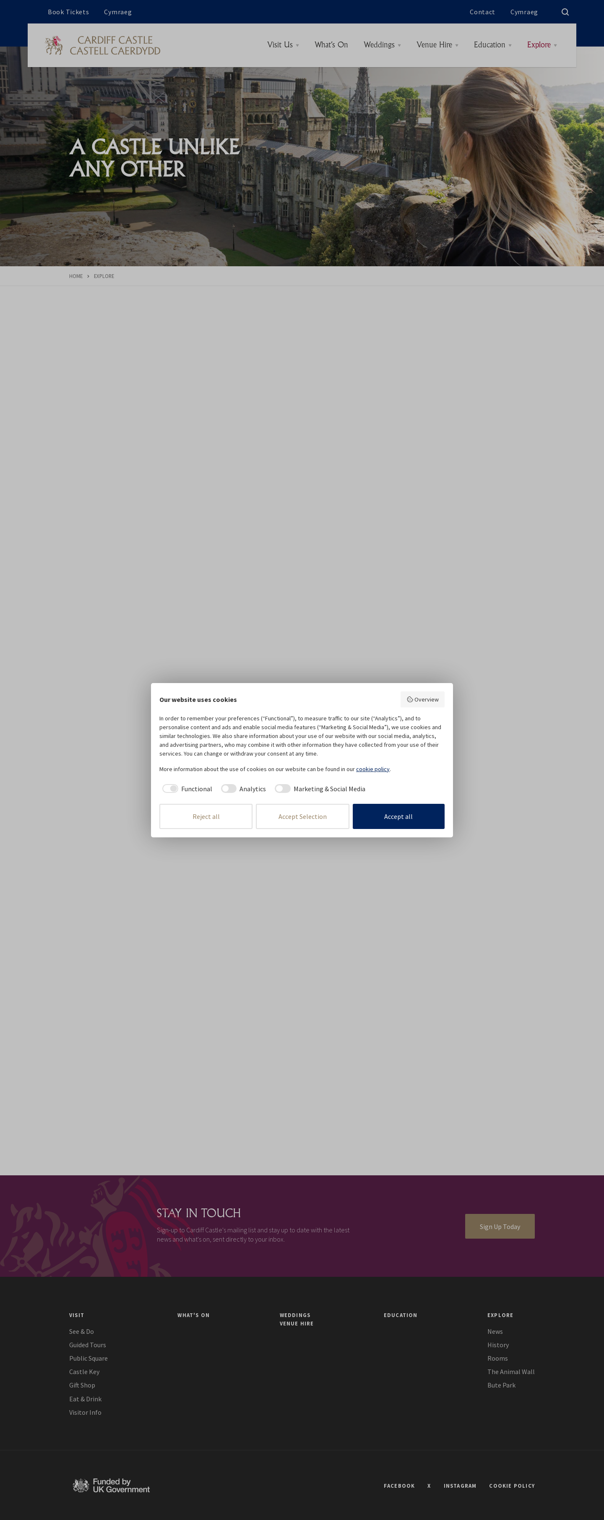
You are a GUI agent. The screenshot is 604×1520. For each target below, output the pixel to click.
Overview (422, 699)
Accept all (398, 816)
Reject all (206, 816)
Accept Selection (303, 816)
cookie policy (373, 769)
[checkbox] (185, 789)
